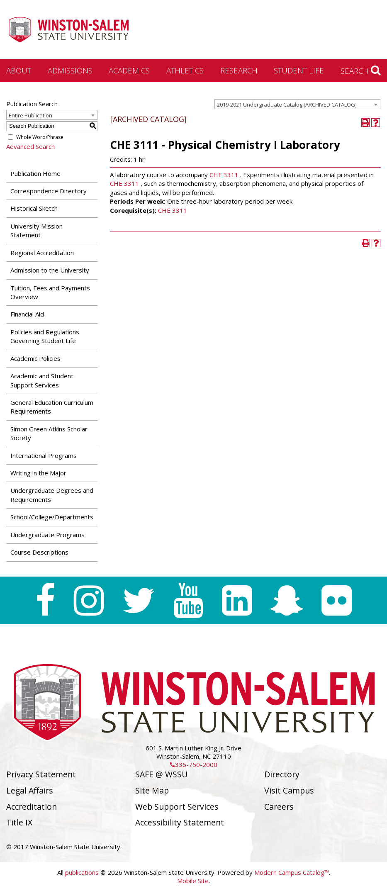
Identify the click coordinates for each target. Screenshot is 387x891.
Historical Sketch (34, 208)
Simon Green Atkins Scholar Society (49, 433)
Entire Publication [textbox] (30, 115)
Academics (129, 70)
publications (82, 872)
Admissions (70, 70)
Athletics (185, 70)
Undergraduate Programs (47, 535)
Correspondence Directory (48, 191)
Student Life (299, 70)
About (18, 70)
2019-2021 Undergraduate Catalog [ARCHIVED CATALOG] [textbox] (287, 104)
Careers (279, 806)
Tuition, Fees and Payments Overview (50, 292)
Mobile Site (193, 880)
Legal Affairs (29, 790)
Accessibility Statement (179, 822)
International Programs (43, 455)
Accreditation (31, 806)
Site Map (152, 790)
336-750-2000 (193, 764)
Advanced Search (30, 146)
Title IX (19, 822)
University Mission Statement (36, 230)
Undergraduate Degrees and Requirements (51, 494)
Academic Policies (35, 358)
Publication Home (35, 173)
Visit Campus (289, 790)
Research (239, 70)
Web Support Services (177, 806)
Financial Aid (27, 314)
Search (361, 70)
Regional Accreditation (42, 252)
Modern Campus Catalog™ (291, 872)
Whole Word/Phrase (39, 137)
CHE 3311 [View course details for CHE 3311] (224, 174)
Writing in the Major (38, 473)
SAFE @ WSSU (161, 774)
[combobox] (297, 104)
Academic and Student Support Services (41, 380)
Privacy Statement (41, 774)
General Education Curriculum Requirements (51, 406)
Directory (281, 774)
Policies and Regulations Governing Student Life (44, 336)
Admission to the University (49, 270)
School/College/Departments (51, 517)
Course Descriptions (39, 552)
